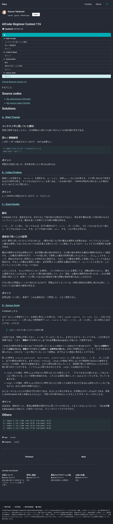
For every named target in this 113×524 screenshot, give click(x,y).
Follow (36, 14)
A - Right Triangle (10, 39)
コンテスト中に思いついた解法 (16, 43)
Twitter (6, 507)
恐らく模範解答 (10, 46)
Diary (4, 4)
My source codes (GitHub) (18, 104)
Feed (39, 507)
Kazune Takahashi (16, 11)
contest (17, 445)
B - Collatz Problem (10, 53)
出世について (8, 478)
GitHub (17, 507)
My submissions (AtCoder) (19, 100)
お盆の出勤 (83, 478)
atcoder (13, 440)
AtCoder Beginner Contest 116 (15, 82)
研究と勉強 (32, 478)
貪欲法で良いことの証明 (13, 67)
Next (83, 459)
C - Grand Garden (10, 60)
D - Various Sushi (10, 74)
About (98, 4)
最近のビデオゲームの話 (64, 478)
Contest (87, 4)
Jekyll (28, 510)
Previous (29, 459)
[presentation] (39, 131)
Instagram (28, 507)
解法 (6, 63)
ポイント (8, 50)
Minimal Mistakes (37, 510)
